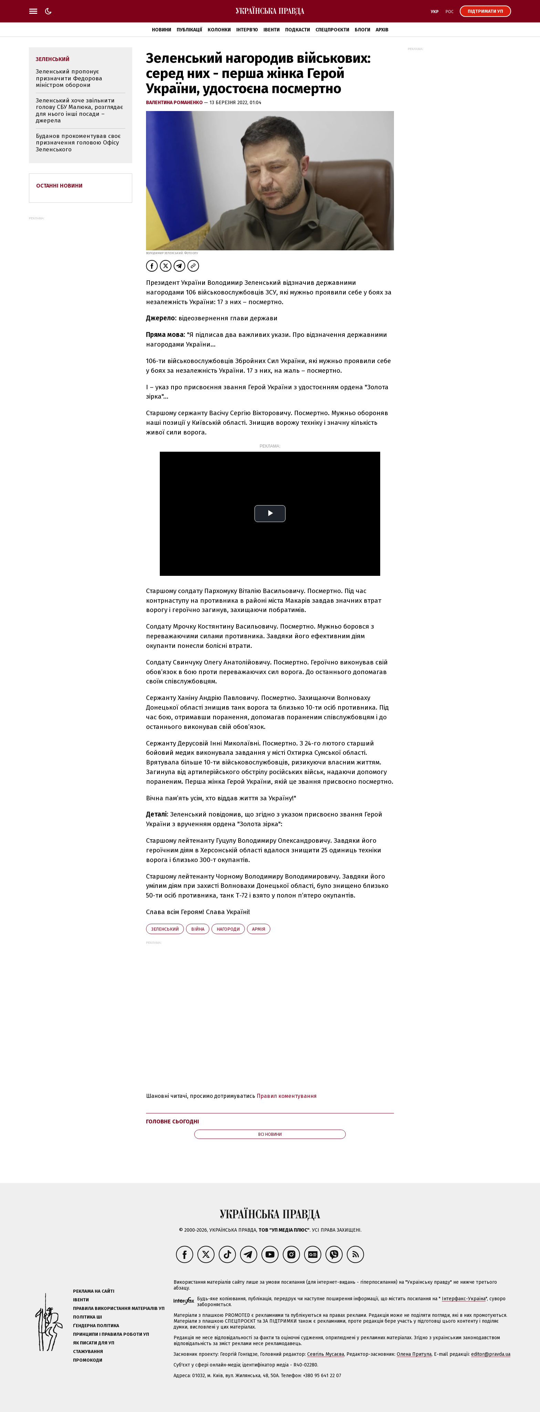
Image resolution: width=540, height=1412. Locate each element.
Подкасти (297, 30)
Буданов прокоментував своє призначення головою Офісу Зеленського (78, 142)
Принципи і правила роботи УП (111, 1334)
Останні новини (59, 185)
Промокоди (87, 1360)
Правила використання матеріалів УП (119, 1308)
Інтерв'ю (247, 30)
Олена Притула (414, 1354)
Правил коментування (287, 1096)
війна (197, 929)
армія (258, 929)
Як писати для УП (93, 1342)
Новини (161, 30)
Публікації (189, 30)
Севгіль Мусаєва (325, 1354)
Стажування (88, 1351)
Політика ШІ (87, 1317)
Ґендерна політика (96, 1325)
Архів (382, 30)
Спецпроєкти (332, 30)
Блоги (362, 30)
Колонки (219, 30)
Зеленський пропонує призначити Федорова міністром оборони (69, 78)
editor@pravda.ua (490, 1354)
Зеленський (165, 929)
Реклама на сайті (93, 1291)
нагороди (228, 929)
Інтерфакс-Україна (464, 1299)
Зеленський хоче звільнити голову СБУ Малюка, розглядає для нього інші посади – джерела (79, 110)
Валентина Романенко (175, 103)
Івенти (271, 30)
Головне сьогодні (172, 1121)
